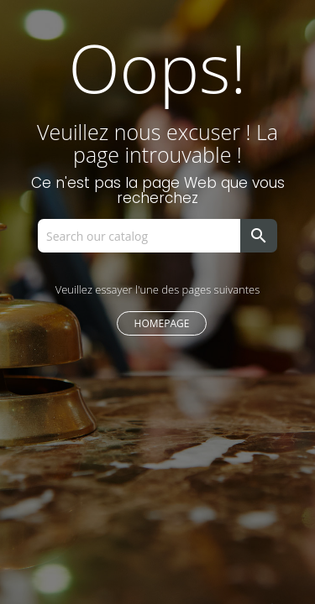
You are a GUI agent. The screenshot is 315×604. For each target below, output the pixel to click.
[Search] (145, 236)
